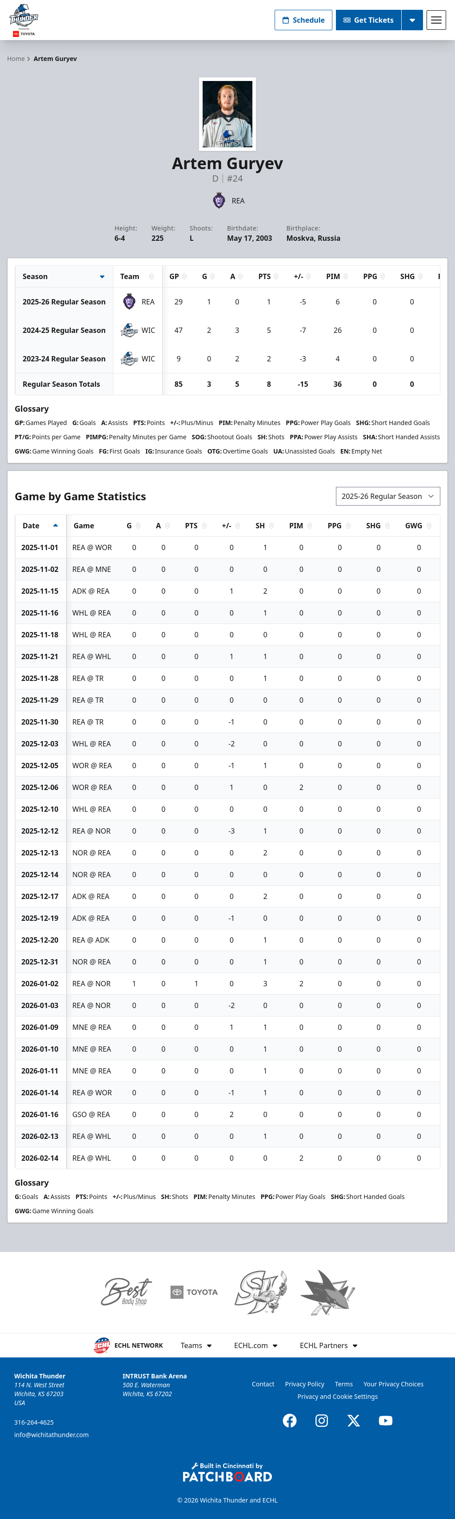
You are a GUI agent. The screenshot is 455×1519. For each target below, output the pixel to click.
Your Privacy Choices (393, 1384)
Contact (263, 1384)
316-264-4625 (34, 1422)
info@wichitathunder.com (51, 1434)
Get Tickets (368, 20)
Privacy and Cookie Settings (338, 1396)
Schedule (303, 20)
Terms (344, 1384)
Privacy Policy (304, 1384)
